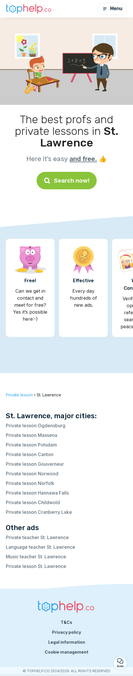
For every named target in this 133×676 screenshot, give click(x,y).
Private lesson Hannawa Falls (37, 493)
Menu (112, 8)
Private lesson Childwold (33, 502)
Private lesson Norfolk (30, 483)
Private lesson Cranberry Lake (39, 512)
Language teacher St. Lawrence (40, 547)
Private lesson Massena (31, 435)
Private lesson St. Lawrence (36, 566)
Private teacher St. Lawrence (37, 537)
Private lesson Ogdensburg (35, 425)
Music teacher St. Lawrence (36, 556)
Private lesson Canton (29, 454)
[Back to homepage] (29, 9)
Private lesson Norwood (32, 473)
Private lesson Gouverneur (35, 464)
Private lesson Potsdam (31, 445)
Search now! (67, 180)
